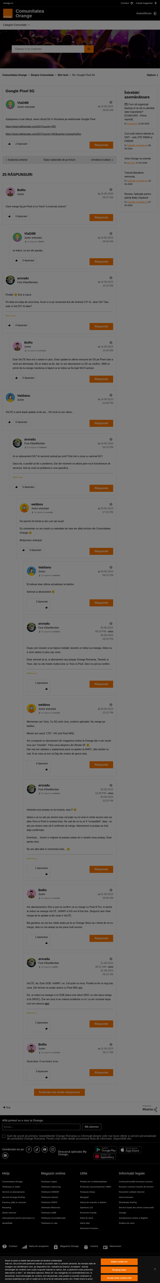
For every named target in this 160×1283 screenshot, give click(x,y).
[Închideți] (155, 1269)
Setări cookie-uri (119, 1262)
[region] (80, 1269)
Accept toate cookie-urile (119, 1278)
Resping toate (119, 1270)
